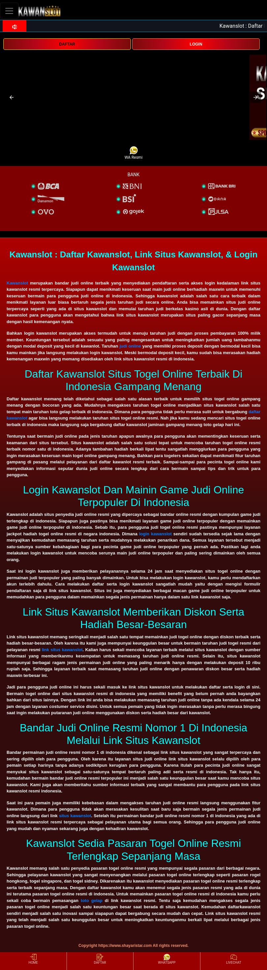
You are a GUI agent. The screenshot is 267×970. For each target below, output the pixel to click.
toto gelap (92, 900)
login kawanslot (155, 533)
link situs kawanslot (62, 649)
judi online (130, 346)
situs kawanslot (75, 815)
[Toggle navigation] (9, 11)
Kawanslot (17, 283)
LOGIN (196, 44)
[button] (11, 97)
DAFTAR (67, 44)
